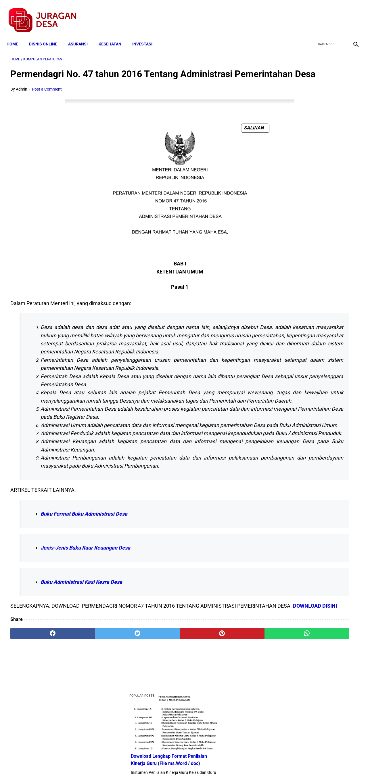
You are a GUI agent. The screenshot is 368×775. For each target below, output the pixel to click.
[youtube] (338, 14)
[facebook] (311, 14)
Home (16, 35)
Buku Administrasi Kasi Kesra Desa (81, 648)
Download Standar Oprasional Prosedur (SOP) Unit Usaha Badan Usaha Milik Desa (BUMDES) (309, 272)
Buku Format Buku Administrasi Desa (84, 580)
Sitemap (203, 760)
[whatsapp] (214, 707)
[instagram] (351, 14)
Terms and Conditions (116, 760)
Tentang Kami (259, 760)
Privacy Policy (153, 760)
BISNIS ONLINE (47, 35)
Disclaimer (181, 760)
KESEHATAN (113, 35)
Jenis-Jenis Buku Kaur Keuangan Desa (85, 614)
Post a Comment (47, 98)
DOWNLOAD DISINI (88, 680)
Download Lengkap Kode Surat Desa (306, 236)
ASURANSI (81, 35)
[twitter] (324, 14)
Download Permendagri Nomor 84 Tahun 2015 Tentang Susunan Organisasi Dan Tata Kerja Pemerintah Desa (311, 379)
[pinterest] (156, 707)
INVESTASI (146, 35)
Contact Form (228, 760)
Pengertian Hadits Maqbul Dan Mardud (309, 308)
